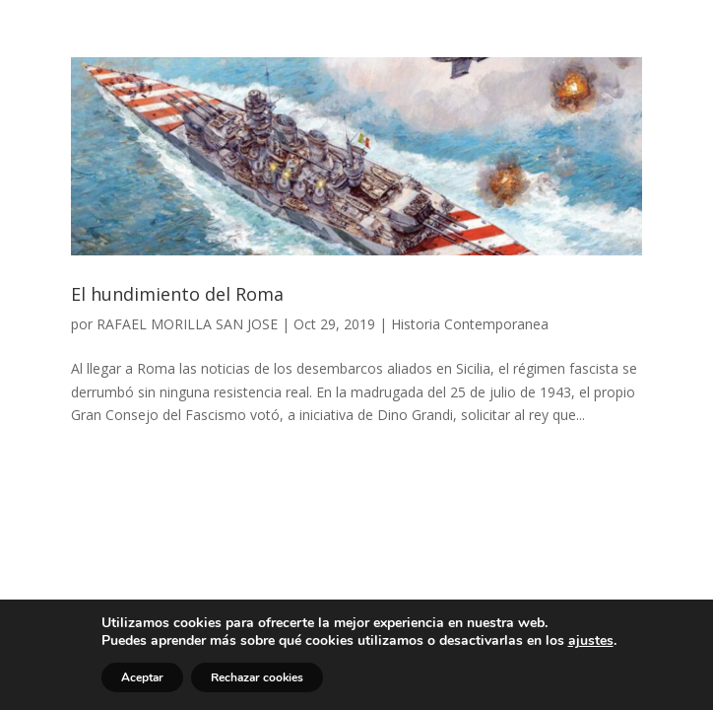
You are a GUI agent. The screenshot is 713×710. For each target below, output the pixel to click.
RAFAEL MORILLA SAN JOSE (187, 324)
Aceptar (142, 677)
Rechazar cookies (257, 677)
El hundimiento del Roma (177, 294)
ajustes (591, 641)
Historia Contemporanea (470, 324)
